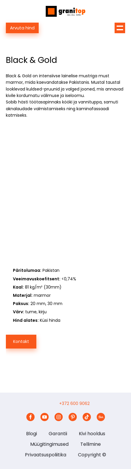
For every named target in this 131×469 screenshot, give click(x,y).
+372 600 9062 (74, 403)
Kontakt (21, 341)
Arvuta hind (22, 28)
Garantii (58, 433)
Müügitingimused (49, 444)
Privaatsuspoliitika (45, 454)
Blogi (31, 433)
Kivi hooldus (92, 433)
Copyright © (92, 454)
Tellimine (90, 444)
